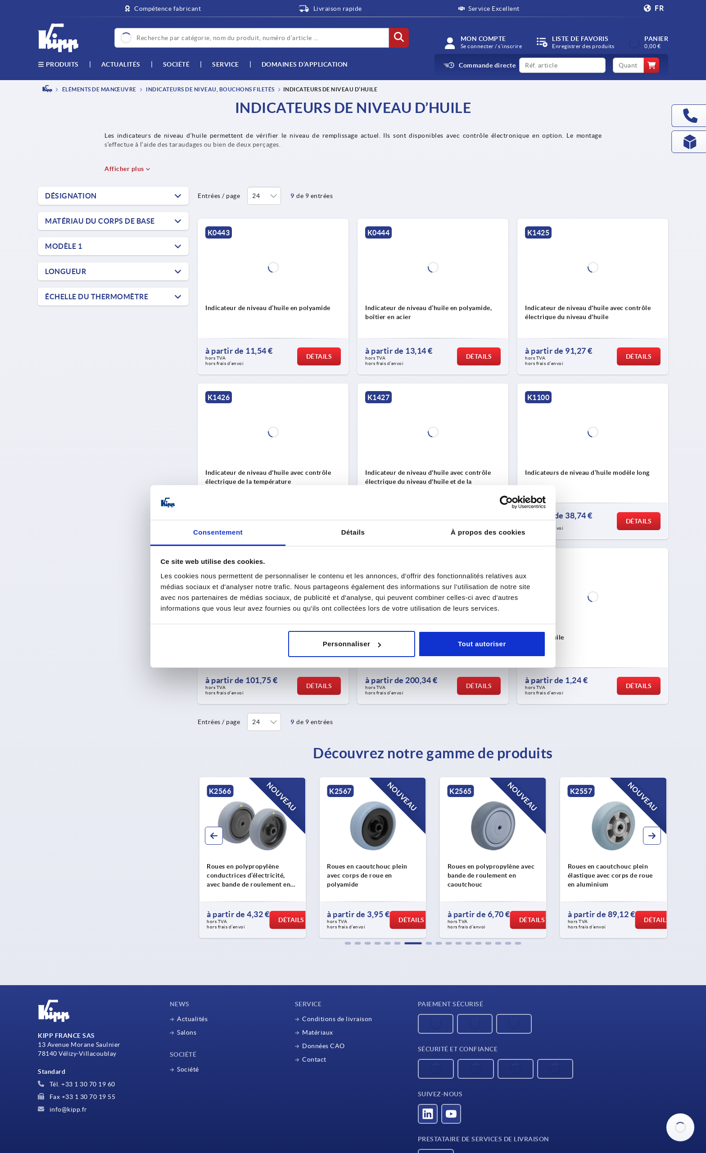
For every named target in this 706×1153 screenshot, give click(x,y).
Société (176, 64)
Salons (186, 1032)
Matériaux (317, 1032)
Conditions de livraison (337, 1018)
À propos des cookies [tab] (488, 532)
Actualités (192, 1018)
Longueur (65, 271)
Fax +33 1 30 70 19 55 (76, 1096)
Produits (58, 64)
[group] (252, 857)
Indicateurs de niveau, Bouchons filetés (210, 89)
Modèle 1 (63, 246)
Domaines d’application (305, 64)
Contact (314, 1059)
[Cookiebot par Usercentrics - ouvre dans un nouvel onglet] (506, 502)
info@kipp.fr (62, 1109)
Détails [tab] (353, 532)
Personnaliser (352, 644)
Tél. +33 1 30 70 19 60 (76, 1084)
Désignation (71, 196)
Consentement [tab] (218, 532)
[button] (348, 943)
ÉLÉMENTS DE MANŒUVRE (98, 89)
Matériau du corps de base (100, 221)
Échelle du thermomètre (96, 297)
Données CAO (323, 1045)
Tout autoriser (482, 644)
